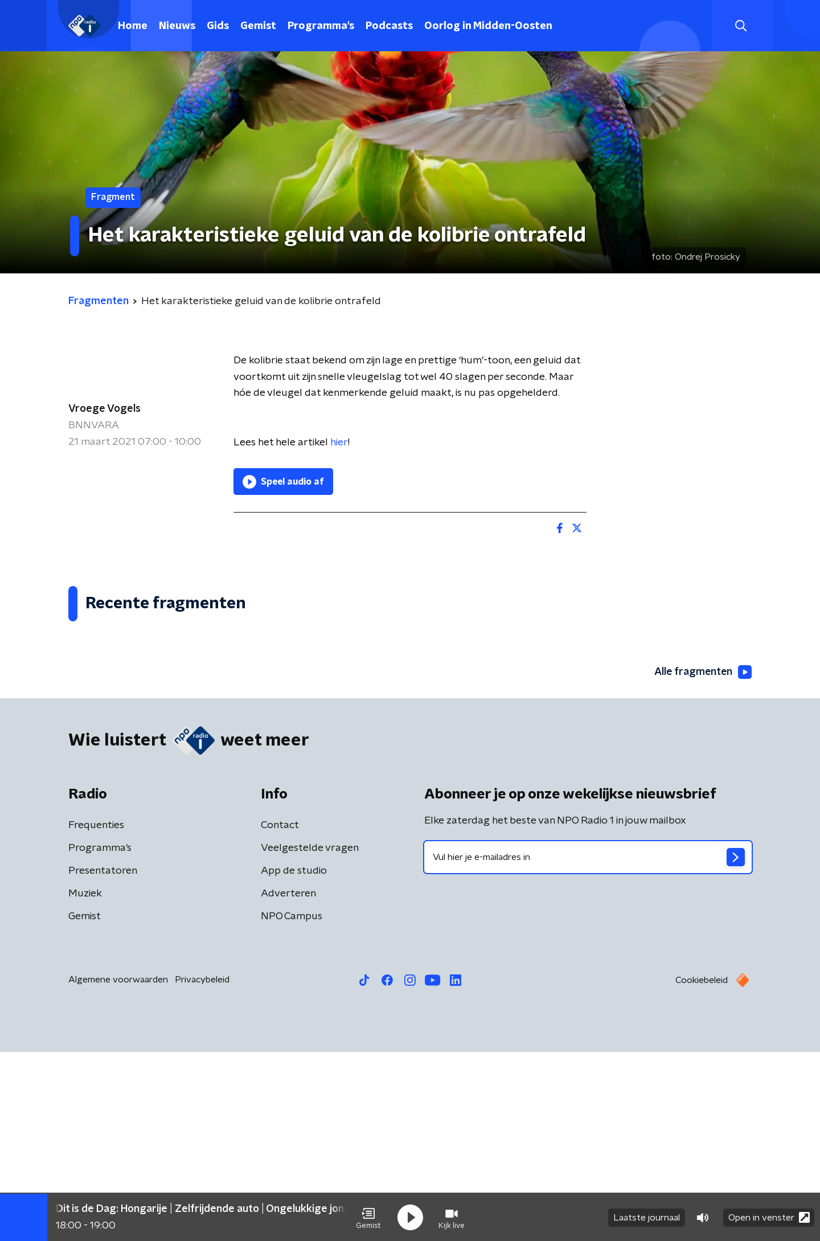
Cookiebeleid (701, 1169)
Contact (280, 1014)
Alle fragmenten (702, 861)
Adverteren (288, 1083)
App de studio (294, 1060)
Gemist (258, 26)
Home (132, 26)
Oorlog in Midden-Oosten (488, 26)
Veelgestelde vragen (310, 1037)
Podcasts (389, 26)
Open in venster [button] (769, 1216)
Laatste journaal (646, 1217)
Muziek (85, 1083)
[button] (368, 1217)
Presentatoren (102, 1060)
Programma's (321, 26)
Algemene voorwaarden (118, 1168)
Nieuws (177, 26)
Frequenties (96, 1014)
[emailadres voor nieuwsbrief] (588, 1046)
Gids (218, 26)
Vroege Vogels (104, 409)
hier (339, 442)
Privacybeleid (202, 1168)
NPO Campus (291, 1105)
